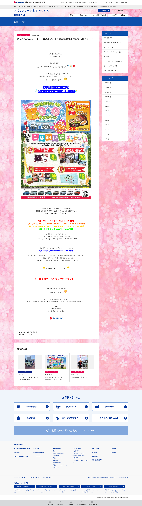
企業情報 (114, 448)
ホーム (62, 2)
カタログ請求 (95, 448)
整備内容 (55, 460)
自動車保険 (75, 458)
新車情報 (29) (108, 38)
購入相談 (94, 452)
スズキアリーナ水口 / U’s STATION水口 (33, 6)
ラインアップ (103, 2)
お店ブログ (52, 6)
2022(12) (107, 115)
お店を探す (69, 2)
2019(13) (107, 129)
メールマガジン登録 (68, 486)
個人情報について (48, 477)
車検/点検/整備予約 (97, 460)
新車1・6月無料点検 (58, 453)
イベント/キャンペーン (66, 6)
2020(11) (107, 125)
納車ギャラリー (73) (110, 70)
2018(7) (106, 134)
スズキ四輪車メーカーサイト (23, 486)
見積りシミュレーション (45, 486)
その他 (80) (107, 56)
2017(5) (106, 139)
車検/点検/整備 (93, 2)
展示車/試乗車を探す (80, 2)
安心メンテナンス (57, 458)
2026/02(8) (107, 92)
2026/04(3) (107, 83)
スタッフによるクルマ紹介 (21, 456)
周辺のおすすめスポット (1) (112, 52)
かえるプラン (76, 451)
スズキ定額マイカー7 (78, 453)
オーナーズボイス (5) (110, 66)
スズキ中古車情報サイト (113, 486)
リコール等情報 (91, 486)
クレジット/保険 (113, 2)
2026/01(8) (107, 97)
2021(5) (106, 120)
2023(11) (107, 111)
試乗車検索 (95, 456)
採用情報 (114, 452)
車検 (54, 451)
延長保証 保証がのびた (78, 455)
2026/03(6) (107, 87)
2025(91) (107, 101)
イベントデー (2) (109, 47)
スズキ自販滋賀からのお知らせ (22, 448)
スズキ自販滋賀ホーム (20, 444)
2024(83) (107, 106)
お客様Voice (17, 452)
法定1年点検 (56, 455)
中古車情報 (124, 2)
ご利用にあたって (35, 477)
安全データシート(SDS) (20, 477)
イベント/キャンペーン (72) (112, 42)
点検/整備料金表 (57, 462)
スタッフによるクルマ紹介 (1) (113, 61)
